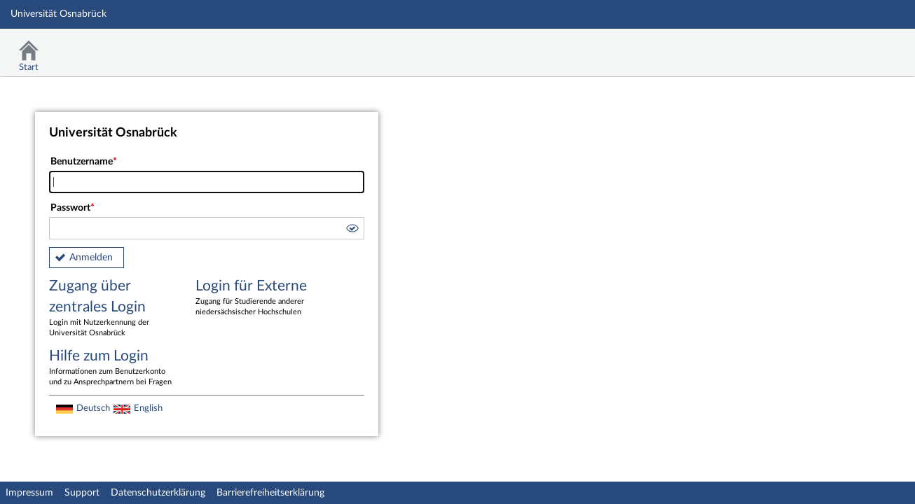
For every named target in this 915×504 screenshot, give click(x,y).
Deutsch (93, 408)
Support (81, 493)
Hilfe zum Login (112, 368)
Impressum (29, 493)
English (148, 408)
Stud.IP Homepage (861, 47)
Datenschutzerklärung (158, 493)
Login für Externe (258, 298)
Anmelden (91, 257)
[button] (351, 230)
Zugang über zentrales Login (112, 309)
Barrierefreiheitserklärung (270, 493)
